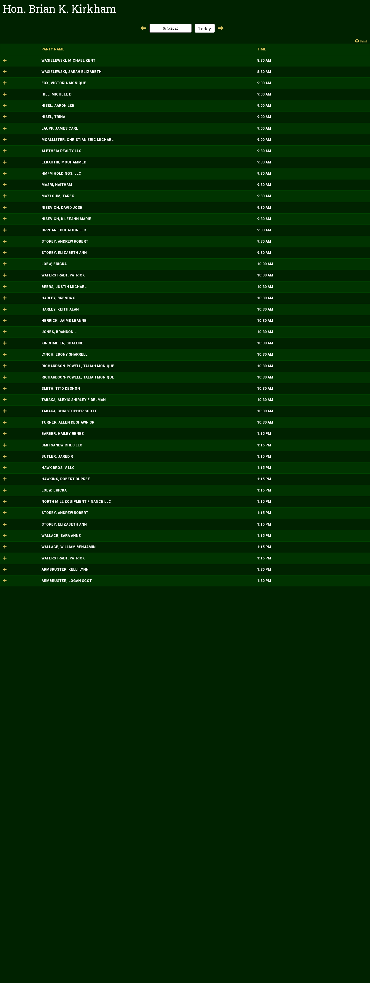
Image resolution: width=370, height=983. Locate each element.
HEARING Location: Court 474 (188, 332)
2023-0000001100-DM (275, 951)
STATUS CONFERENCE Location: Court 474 (190, 727)
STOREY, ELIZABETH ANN (26, 415)
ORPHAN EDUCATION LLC (25, 372)
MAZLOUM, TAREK (19, 313)
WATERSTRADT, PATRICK (25, 458)
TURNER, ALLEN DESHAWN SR (29, 687)
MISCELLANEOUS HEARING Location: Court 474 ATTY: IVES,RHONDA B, (194, 168)
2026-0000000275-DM (275, 332)
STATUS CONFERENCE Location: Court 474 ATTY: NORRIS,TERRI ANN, (195, 951)
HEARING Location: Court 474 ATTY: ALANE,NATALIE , (192, 665)
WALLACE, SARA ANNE (23, 886)
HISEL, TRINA (15, 168)
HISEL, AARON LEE (19, 146)
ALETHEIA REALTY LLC (23, 227)
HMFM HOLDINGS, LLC (23, 270)
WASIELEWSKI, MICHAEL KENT (30, 63)
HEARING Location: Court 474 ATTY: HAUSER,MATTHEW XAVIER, (201, 480)
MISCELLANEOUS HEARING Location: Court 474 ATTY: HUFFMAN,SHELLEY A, (197, 437)
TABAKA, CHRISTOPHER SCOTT (31, 665)
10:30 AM (120, 480)
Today (204, 28)
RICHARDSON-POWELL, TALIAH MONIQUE (39, 597)
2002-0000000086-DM (275, 499)
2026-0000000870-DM (275, 394)
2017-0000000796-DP (274, 480)
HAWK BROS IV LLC (19, 765)
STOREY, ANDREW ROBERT (26, 394)
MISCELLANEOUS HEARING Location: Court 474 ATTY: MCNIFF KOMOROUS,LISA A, (202, 125)
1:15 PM (119, 708)
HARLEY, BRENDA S (20, 499)
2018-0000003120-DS (274, 597)
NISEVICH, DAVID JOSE (23, 332)
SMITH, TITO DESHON (22, 630)
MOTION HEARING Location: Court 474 (188, 498)
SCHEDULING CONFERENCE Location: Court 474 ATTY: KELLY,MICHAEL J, (195, 929)
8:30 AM (119, 63)
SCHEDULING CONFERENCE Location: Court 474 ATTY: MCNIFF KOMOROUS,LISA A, (202, 746)
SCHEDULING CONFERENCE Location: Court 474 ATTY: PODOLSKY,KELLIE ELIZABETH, (204, 843)
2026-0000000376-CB (274, 727)
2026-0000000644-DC (274, 125)
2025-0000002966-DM (275, 146)
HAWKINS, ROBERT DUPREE (27, 782)
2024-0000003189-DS (274, 581)
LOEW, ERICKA (15, 437)
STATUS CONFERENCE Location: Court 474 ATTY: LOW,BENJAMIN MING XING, (202, 822)
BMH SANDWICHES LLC (23, 727)
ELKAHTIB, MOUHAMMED (25, 248)
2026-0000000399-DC (274, 437)
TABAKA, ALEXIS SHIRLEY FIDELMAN (35, 646)
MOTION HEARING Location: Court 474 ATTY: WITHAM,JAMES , (192, 227)
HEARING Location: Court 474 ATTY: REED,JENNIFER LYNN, (197, 351)
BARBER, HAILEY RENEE (24, 708)
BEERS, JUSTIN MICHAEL (25, 480)
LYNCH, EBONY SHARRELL (26, 581)
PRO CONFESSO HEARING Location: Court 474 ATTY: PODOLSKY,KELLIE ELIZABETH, (204, 82)
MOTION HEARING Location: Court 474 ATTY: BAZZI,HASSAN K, (193, 248)
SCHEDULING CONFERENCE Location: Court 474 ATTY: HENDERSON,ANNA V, (196, 865)
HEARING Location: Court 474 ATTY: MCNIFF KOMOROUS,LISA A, (202, 205)
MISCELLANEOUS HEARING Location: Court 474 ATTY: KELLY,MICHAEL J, (194, 458)
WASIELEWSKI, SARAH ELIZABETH (33, 82)
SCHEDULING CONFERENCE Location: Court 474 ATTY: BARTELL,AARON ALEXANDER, (203, 886)
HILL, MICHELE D (18, 125)
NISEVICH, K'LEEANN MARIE (28, 351)
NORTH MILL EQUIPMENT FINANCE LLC (38, 822)
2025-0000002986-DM (275, 63)
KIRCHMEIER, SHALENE (24, 564)
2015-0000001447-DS (274, 646)
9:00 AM (119, 103)
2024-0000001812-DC (274, 548)
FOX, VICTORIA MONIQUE (25, 103)
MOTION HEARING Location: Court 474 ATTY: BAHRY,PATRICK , (192, 687)
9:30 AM (119, 227)
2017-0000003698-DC (274, 103)
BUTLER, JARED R (19, 746)
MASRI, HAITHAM (18, 292)
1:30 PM (119, 951)
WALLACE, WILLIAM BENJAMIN (30, 908)
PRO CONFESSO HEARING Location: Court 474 (193, 63)
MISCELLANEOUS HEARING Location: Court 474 (194, 186)
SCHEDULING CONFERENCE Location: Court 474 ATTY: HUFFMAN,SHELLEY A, (197, 800)
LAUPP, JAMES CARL (21, 187)
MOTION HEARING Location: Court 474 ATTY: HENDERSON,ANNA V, (196, 415)
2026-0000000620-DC (274, 708)
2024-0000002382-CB (274, 227)
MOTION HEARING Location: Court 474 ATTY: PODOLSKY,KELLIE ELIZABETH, (204, 394)
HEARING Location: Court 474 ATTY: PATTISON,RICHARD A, (197, 103)
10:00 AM (120, 437)
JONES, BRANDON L (20, 548)
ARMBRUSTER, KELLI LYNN (26, 951)
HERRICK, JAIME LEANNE (25, 531)
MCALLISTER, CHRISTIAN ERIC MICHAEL (39, 206)
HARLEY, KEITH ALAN (22, 515)
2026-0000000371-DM (275, 886)
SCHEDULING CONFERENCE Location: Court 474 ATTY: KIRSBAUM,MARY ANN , (197, 708)
